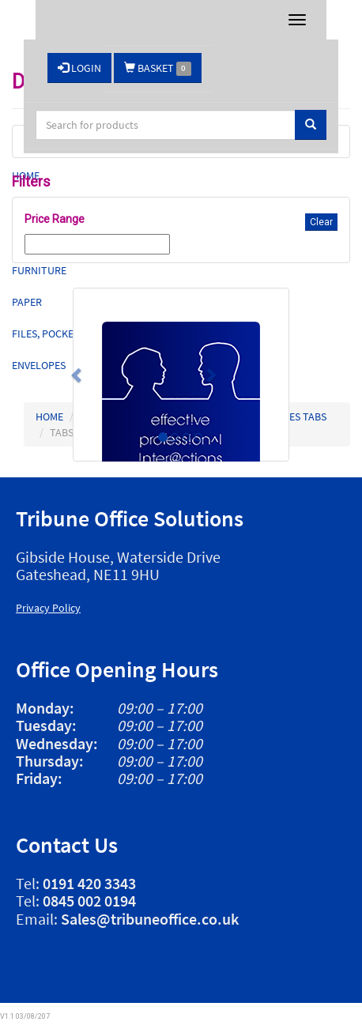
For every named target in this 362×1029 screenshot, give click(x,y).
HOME (49, 416)
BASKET (157, 68)
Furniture (39, 270)
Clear (321, 222)
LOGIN (79, 68)
